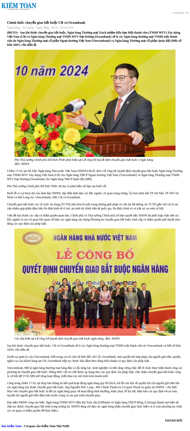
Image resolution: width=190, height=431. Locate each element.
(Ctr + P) (181, 13)
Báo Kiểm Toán (11, 426)
